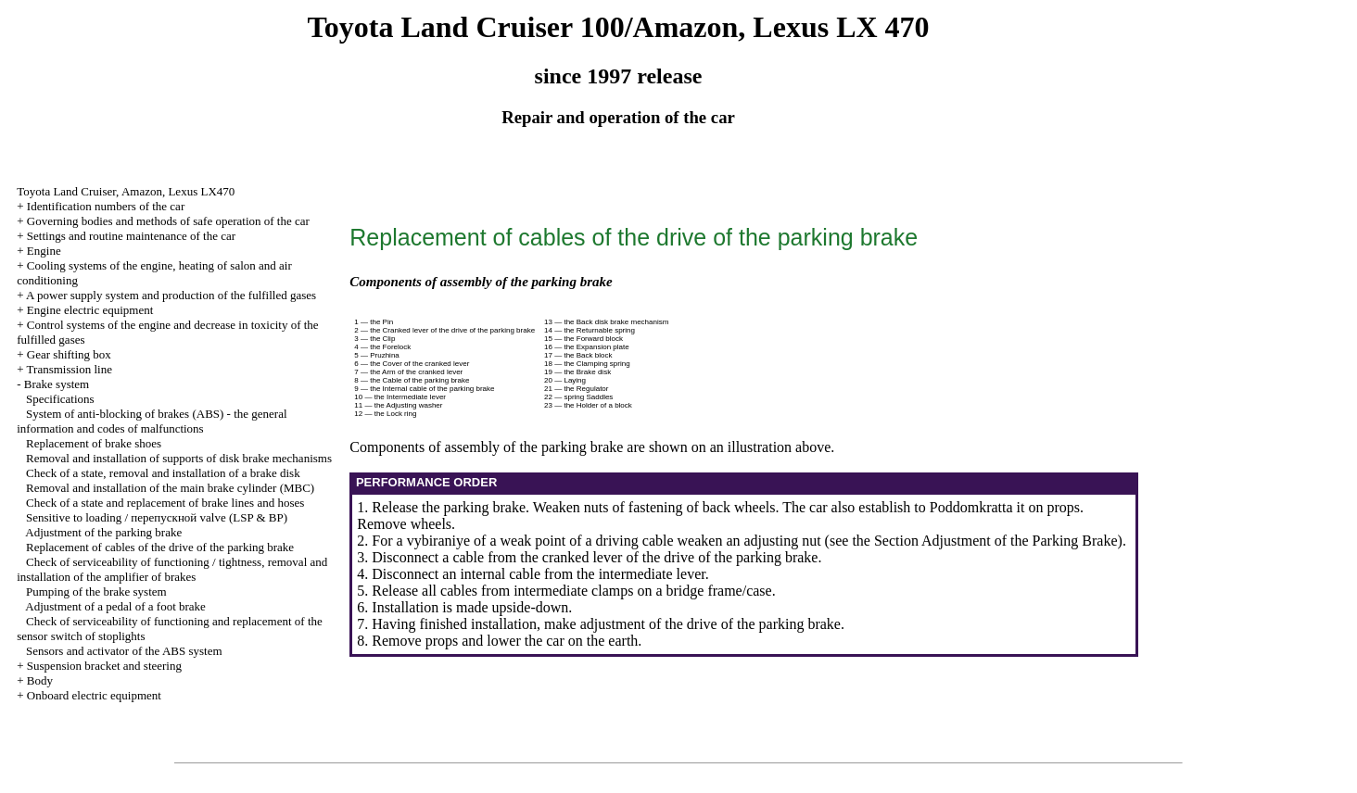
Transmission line (69, 369)
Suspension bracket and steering (104, 666)
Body (40, 680)
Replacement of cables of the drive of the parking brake (160, 547)
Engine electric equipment (90, 310)
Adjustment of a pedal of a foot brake (115, 606)
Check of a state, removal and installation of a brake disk (163, 473)
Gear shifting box (69, 354)
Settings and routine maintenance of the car (131, 236)
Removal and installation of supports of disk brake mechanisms (179, 458)
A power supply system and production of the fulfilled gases (171, 295)
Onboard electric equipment (94, 695)
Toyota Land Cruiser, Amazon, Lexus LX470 (126, 191)
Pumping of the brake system (96, 591)
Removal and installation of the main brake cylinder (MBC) (170, 488)
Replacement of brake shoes (93, 443)
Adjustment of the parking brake (103, 532)
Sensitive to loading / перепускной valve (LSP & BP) (156, 517)
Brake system (56, 384)
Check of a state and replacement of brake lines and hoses (165, 503)
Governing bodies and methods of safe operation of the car (168, 221)
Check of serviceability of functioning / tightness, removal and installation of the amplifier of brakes (172, 569)
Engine (44, 251)
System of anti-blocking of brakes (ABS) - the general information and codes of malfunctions (151, 421)
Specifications (60, 399)
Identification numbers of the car (105, 206)
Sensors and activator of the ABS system (124, 651)
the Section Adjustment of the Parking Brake (984, 540)
